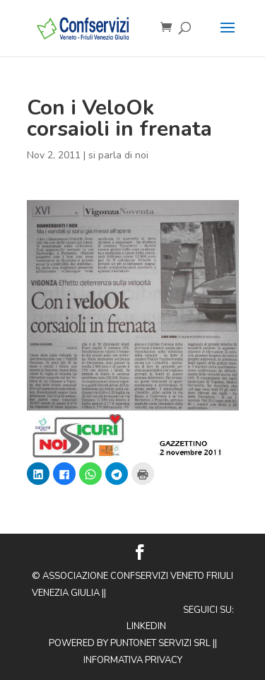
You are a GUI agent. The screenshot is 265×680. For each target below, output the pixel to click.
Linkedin (146, 626)
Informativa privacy (132, 660)
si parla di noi (118, 155)
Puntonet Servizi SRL (160, 643)
